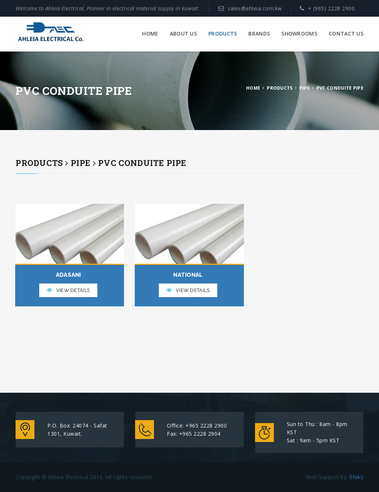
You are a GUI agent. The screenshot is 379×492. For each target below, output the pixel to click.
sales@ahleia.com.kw (255, 8)
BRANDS (259, 33)
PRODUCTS (222, 33)
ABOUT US (183, 33)
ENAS (356, 477)
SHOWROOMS (299, 33)
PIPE (304, 88)
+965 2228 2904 (200, 433)
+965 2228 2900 (206, 425)
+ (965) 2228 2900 (331, 8)
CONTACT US (346, 33)
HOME (150, 33)
